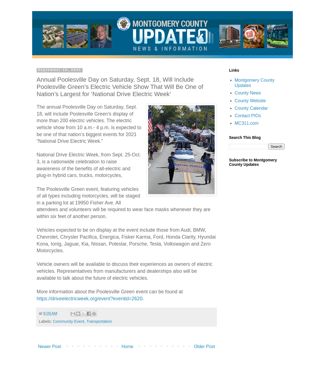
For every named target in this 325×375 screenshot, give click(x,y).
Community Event (68, 321)
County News (248, 93)
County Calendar (251, 108)
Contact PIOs (248, 115)
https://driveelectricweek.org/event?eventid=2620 (90, 298)
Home (127, 346)
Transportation (99, 321)
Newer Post (49, 346)
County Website (250, 100)
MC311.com (246, 123)
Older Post (204, 346)
